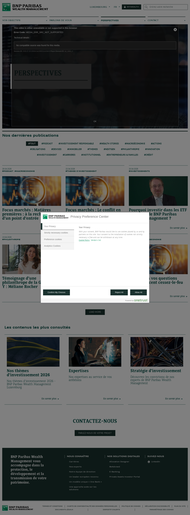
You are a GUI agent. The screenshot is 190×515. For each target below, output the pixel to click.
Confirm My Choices (56, 292)
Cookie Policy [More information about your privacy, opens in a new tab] (84, 240)
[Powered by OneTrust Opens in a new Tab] (136, 301)
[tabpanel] (112, 234)
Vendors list (96, 240)
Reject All (119, 292)
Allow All (138, 292)
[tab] (57, 226)
